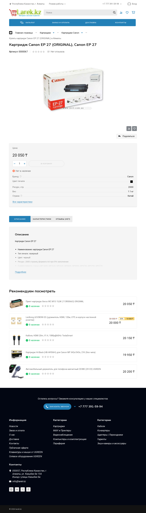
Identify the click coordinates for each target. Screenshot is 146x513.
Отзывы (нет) (65, 219)
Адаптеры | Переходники (110, 434)
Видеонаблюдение (63, 434)
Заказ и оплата (61, 22)
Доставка (91, 22)
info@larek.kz (19, 481)
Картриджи (59, 426)
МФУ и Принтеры (62, 430)
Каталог (27, 22)
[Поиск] (80, 12)
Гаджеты (101, 439)
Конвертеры (103, 430)
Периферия (59, 443)
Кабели (101, 426)
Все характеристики (22, 202)
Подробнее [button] (20, 272)
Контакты (120, 22)
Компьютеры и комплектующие (69, 439)
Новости (13, 426)
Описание (20, 219)
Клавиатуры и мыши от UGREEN (26, 452)
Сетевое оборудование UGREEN (25, 456)
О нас (12, 434)
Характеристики (43, 219)
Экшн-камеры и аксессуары (111, 443)
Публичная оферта (18, 448)
